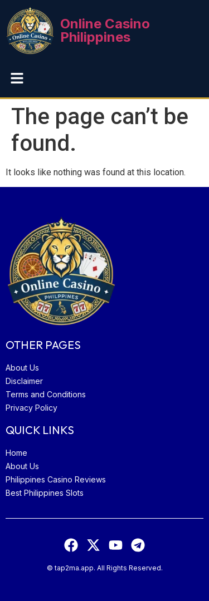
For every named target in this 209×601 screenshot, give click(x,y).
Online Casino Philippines (105, 30)
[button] (17, 79)
